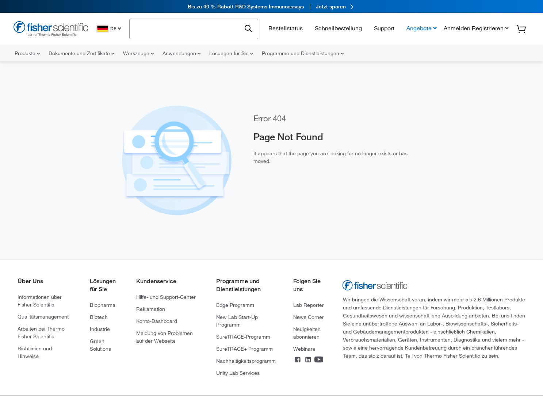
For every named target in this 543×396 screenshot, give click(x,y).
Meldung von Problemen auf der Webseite (164, 337)
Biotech (99, 317)
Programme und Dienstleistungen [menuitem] (303, 53)
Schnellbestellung (338, 28)
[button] (475, 28)
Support (384, 28)
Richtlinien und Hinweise (35, 352)
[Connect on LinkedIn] (308, 360)
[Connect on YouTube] (318, 360)
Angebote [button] (419, 28)
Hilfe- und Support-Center (166, 297)
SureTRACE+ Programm (244, 349)
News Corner (308, 317)
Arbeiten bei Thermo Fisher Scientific (41, 332)
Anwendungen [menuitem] (181, 53)
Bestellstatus (285, 28)
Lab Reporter (308, 305)
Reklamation (150, 309)
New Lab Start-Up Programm (237, 321)
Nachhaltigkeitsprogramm (246, 361)
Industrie (100, 329)
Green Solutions (100, 345)
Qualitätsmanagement (43, 316)
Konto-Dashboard (156, 321)
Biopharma (102, 305)
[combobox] (187, 28)
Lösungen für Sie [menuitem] (231, 53)
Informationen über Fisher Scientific (40, 301)
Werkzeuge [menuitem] (138, 53)
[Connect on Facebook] (297, 360)
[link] (271, 6)
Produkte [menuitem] (27, 53)
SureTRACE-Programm (243, 337)
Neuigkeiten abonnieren (307, 333)
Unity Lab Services (238, 373)
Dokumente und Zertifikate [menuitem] (81, 53)
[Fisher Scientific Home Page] (51, 29)
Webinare (304, 349)
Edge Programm (235, 305)
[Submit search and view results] (248, 29)
